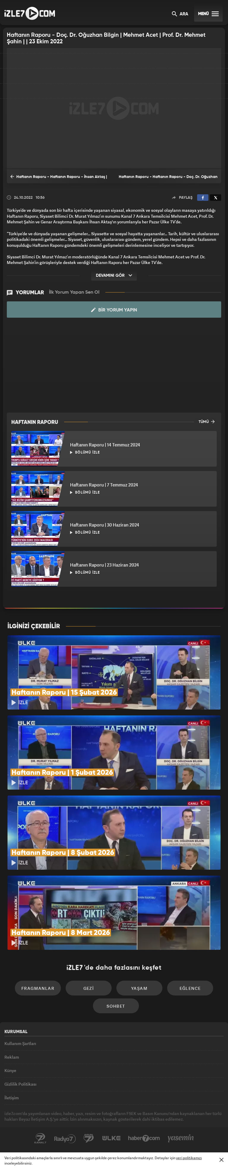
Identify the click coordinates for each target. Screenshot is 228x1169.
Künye (10, 1070)
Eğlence (190, 988)
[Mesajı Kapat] (221, 1159)
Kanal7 (40, 1138)
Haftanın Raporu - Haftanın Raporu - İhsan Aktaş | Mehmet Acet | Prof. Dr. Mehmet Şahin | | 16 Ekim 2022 (58, 178)
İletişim (11, 1097)
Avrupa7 (88, 1138)
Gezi (88, 988)
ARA (180, 14)
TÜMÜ (207, 421)
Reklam (11, 1057)
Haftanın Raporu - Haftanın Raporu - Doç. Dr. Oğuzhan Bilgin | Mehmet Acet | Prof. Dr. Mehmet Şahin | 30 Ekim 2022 (168, 179)
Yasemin (181, 1138)
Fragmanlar (37, 988)
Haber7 (144, 1138)
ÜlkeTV (111, 1138)
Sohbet (116, 1006)
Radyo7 (65, 1138)
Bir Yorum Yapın (114, 310)
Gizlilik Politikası (20, 1084)
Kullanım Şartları (20, 1043)
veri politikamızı (189, 1157)
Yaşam (139, 988)
